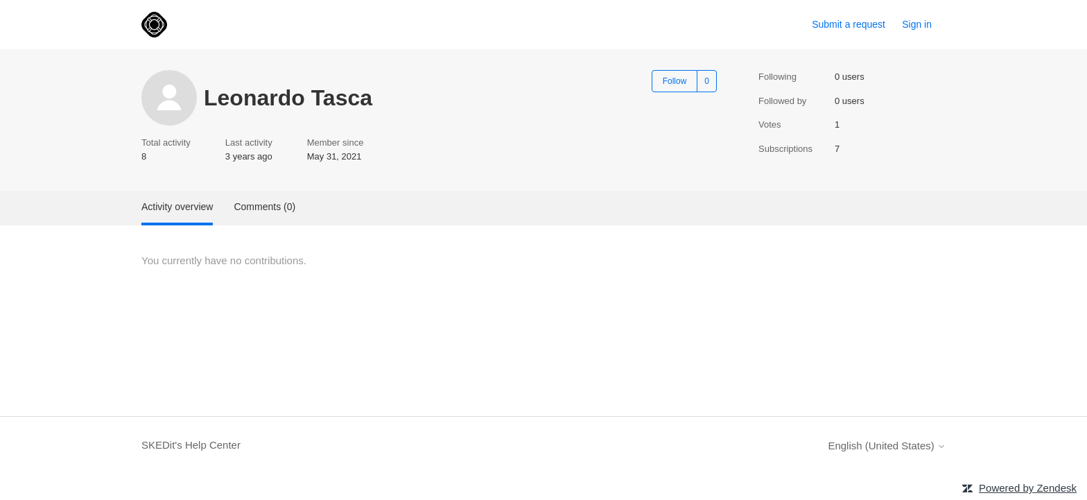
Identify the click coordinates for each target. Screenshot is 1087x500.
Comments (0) (264, 206)
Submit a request (848, 24)
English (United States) (887, 445)
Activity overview (177, 206)
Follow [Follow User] (675, 81)
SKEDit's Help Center (191, 445)
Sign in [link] (917, 24)
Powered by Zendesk (1028, 488)
